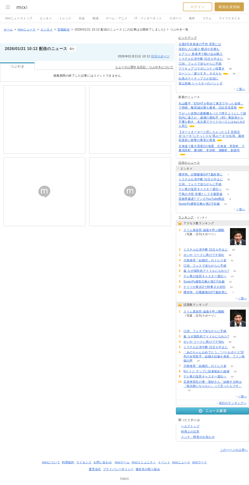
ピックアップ (187, 38)
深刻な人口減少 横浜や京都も (199, 49)
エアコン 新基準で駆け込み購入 (200, 54)
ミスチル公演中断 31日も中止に (201, 59)
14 (227, 189)
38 (230, 68)
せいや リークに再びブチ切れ (203, 255)
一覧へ (240, 89)
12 (225, 203)
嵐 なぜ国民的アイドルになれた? (206, 271)
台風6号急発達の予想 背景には (200, 44)
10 (231, 287)
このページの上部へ (234, 450)
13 (189, 390)
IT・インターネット (148, 18)
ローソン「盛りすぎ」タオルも (200, 73)
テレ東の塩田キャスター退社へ (200, 189)
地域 (95, 18)
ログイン (198, 7)
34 (228, 59)
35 (228, 179)
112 (228, 54)
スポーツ (175, 18)
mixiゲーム (122, 462)
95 (222, 234)
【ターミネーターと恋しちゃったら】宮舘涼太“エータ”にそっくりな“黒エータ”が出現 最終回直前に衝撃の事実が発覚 (211, 136)
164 (224, 78)
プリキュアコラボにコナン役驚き (202, 68)
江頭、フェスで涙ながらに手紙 (200, 63)
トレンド (65, 18)
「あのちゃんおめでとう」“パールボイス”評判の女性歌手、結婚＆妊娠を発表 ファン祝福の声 (214, 356)
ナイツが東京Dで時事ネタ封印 (204, 287)
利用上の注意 (190, 431)
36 (234, 73)
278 (225, 49)
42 (234, 271)
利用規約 (68, 462)
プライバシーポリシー (118, 469)
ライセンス (84, 462)
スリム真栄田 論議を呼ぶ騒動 (203, 230)
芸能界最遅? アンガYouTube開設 (202, 199)
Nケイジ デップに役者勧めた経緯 (206, 371)
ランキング (186, 217)
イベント (164, 462)
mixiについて (51, 462)
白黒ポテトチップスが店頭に (199, 78)
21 (232, 260)
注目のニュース (189, 162)
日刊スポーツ (160, 56)
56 (226, 44)
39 (230, 255)
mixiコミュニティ (144, 462)
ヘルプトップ (190, 426)
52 (227, 184)
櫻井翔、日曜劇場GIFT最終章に (201, 174)
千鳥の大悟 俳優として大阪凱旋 (200, 194)
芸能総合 (63, 29)
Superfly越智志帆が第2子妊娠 (199, 203)
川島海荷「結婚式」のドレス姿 (204, 260)
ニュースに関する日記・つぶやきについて (144, 67)
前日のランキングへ (233, 403)
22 (198, 360)
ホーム (8, 29)
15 (235, 371)
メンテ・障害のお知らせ (198, 437)
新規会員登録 (229, 7)
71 (228, 83)
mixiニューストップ (18, 18)
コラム (207, 18)
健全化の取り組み (148, 469)
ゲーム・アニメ (116, 18)
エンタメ (46, 18)
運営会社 (95, 469)
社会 (82, 18)
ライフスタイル (229, 18)
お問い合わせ (103, 462)
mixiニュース (27, 29)
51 (227, 63)
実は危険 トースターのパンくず (200, 83)
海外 (192, 18)
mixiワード (199, 462)
